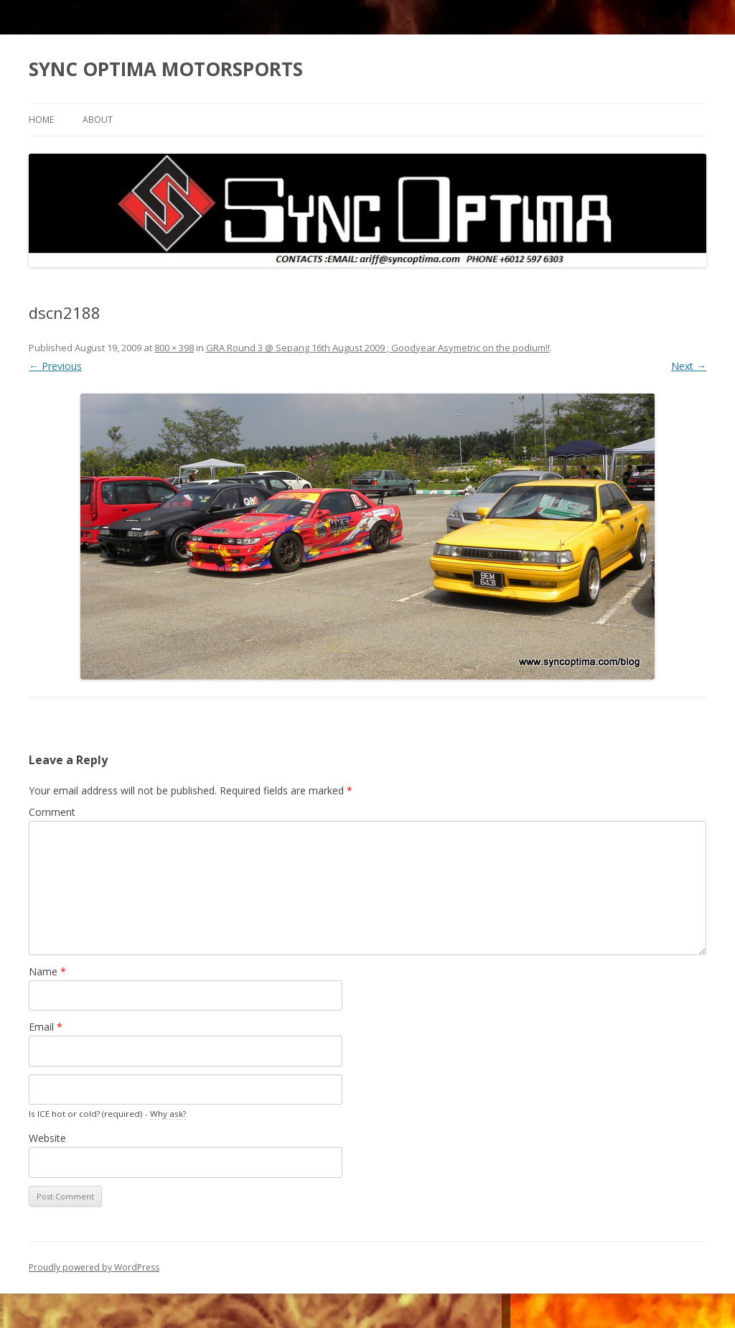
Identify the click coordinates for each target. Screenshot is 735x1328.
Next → (688, 366)
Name (47, 971)
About (98, 119)
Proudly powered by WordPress (94, 1267)
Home (41, 119)
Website (47, 1138)
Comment (52, 812)
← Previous (55, 366)
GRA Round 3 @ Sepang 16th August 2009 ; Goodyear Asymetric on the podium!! (378, 347)
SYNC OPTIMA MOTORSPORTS (166, 69)
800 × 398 (174, 347)
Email (45, 1027)
